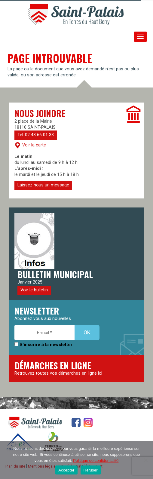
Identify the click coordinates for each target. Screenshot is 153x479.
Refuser (91, 470)
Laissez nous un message (43, 185)
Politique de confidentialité (95, 460)
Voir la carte (30, 145)
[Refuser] (145, 460)
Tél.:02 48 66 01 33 (35, 134)
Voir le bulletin (34, 290)
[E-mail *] (44, 332)
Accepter (66, 470)
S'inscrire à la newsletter (43, 344)
